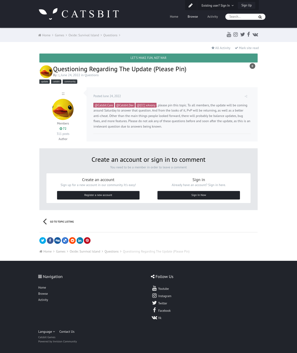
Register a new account (98, 195)
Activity (212, 16)
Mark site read (247, 48)
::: (58, 75)
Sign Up (246, 5)
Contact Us (66, 331)
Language (46, 331)
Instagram (161, 295)
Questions (92, 75)
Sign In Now (198, 195)
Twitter (159, 302)
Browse (193, 16)
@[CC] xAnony (146, 105)
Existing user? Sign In (218, 6)
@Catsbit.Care (104, 105)
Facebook (161, 310)
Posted (107, 96)
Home (174, 16)
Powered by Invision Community (57, 341)
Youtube (160, 288)
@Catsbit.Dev (125, 105)
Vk (156, 317)
